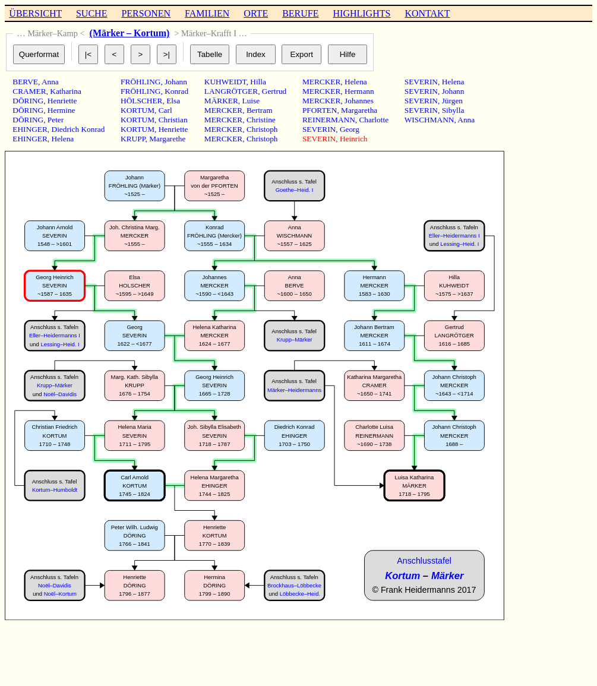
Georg (349, 129)
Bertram (260, 110)
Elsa (173, 100)
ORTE (256, 13)
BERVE (25, 81)
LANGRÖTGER (231, 91)
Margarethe (167, 138)
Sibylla (453, 110)
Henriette (62, 100)
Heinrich (354, 138)
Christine (261, 119)
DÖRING (27, 100)
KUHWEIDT (225, 81)
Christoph (262, 129)
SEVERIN (319, 129)
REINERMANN (328, 119)
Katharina (65, 91)
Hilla (258, 81)
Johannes (359, 100)
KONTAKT (427, 13)
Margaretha (359, 110)
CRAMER (29, 91)
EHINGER (30, 129)
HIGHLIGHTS (362, 13)
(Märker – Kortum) (130, 33)
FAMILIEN (207, 13)
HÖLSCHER (141, 100)
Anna (50, 81)
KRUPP (133, 138)
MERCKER (223, 110)
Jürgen (452, 100)
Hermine (61, 110)
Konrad (176, 91)
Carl (165, 110)
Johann (176, 81)
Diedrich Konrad (78, 129)
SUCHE (91, 13)
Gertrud (274, 91)
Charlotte (373, 119)
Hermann (359, 91)
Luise (251, 100)
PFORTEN (319, 110)
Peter (56, 119)
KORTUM (137, 110)
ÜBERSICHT (35, 13)
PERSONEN (145, 13)
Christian (173, 119)
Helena (63, 138)
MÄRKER (221, 100)
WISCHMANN (429, 119)
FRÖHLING (140, 81)
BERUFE (300, 13)
